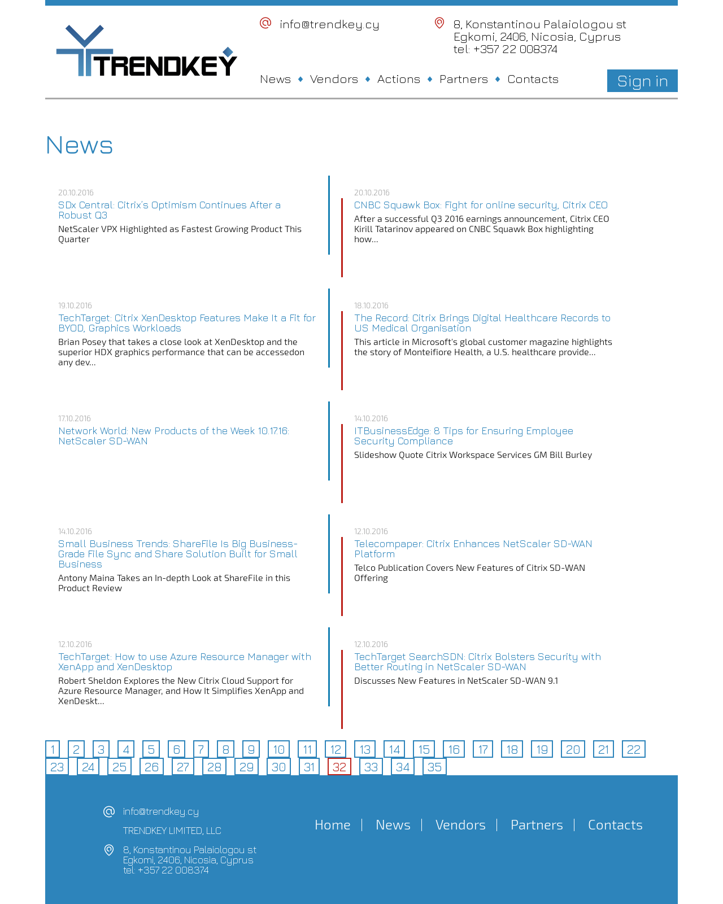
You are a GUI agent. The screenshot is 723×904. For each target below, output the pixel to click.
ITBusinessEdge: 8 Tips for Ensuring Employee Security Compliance (463, 436)
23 (57, 766)
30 (279, 766)
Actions (398, 78)
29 (246, 766)
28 (214, 766)
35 (435, 766)
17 (483, 749)
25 (119, 766)
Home (333, 824)
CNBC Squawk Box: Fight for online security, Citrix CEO (481, 205)
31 (309, 766)
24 (88, 766)
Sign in (642, 80)
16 (454, 749)
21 (603, 749)
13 (365, 749)
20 (573, 749)
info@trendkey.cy (330, 23)
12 (335, 749)
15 (424, 749)
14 (394, 749)
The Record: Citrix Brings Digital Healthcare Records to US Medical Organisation (482, 323)
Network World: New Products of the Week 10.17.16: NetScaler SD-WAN (173, 436)
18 (512, 749)
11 (307, 749)
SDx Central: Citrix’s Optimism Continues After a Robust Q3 (169, 210)
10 (279, 749)
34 (403, 766)
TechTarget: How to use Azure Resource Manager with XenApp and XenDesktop (184, 662)
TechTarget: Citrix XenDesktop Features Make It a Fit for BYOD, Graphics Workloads (187, 323)
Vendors (334, 78)
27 (183, 766)
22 (634, 749)
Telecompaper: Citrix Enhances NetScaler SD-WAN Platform (473, 549)
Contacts (533, 78)
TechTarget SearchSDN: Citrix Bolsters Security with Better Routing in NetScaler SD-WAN (477, 662)
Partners (463, 78)
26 (152, 766)
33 (371, 766)
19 (542, 749)
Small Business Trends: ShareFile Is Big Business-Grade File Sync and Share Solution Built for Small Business (178, 554)
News (275, 78)
